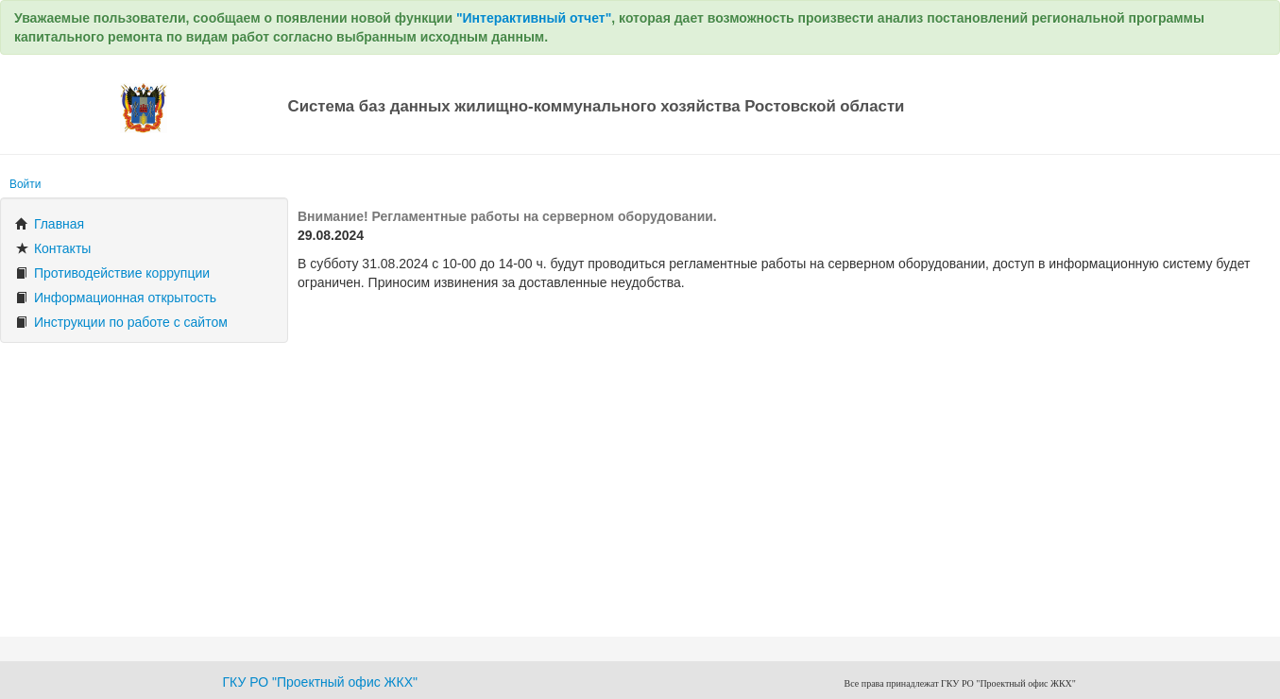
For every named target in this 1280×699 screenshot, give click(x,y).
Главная (49, 223)
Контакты (53, 248)
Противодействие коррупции (112, 273)
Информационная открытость (115, 297)
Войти (25, 184)
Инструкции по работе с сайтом (121, 322)
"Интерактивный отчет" (533, 18)
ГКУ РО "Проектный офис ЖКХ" (320, 682)
